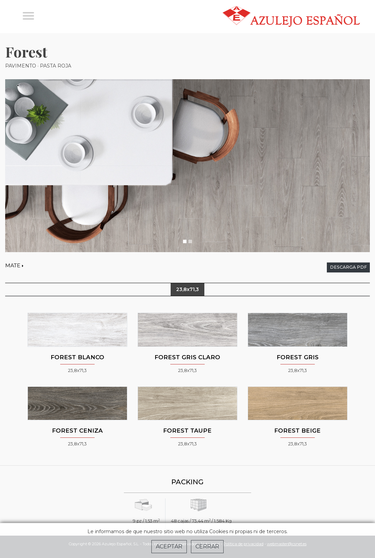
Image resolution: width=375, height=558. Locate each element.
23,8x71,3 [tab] (187, 289)
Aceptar (169, 546)
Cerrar (207, 546)
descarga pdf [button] (348, 267)
